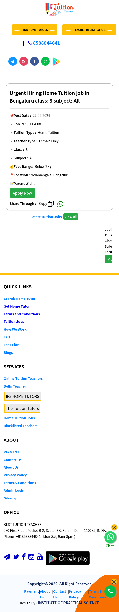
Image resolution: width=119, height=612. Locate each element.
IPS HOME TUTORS (22, 396)
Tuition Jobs (14, 321)
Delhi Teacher (15, 386)
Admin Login (14, 490)
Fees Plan (11, 344)
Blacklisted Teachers (20, 425)
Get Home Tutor (17, 306)
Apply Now (22, 193)
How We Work (15, 329)
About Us (11, 467)
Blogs (8, 352)
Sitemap (10, 498)
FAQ (7, 336)
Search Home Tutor (19, 298)
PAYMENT (11, 451)
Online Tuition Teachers (23, 378)
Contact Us (12, 459)
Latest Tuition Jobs (46, 216)
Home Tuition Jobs (19, 417)
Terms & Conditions (20, 482)
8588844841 (41, 42)
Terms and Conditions (22, 314)
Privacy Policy (15, 474)
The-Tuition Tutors (22, 408)
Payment (31, 591)
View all (70, 216)
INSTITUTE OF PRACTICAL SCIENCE (68, 602)
